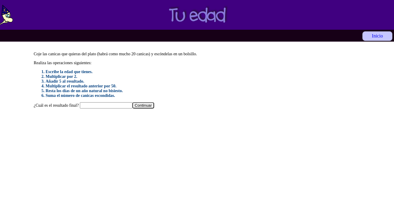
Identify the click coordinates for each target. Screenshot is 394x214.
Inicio (377, 35)
